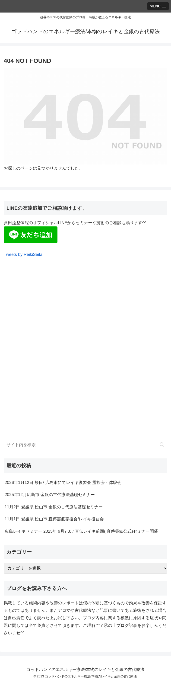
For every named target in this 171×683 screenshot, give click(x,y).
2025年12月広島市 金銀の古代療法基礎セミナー (50, 494)
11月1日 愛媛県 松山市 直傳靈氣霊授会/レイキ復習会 (54, 519)
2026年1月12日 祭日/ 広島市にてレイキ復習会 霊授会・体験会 (63, 482)
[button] (162, 445)
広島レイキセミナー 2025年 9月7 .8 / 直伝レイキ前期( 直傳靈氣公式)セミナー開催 (81, 531)
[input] (85, 445)
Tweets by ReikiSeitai (23, 254)
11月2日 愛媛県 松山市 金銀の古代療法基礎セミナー (54, 507)
